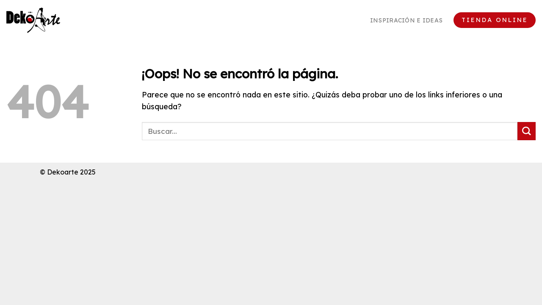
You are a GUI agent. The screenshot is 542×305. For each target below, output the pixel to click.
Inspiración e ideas (406, 20)
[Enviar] (526, 131)
